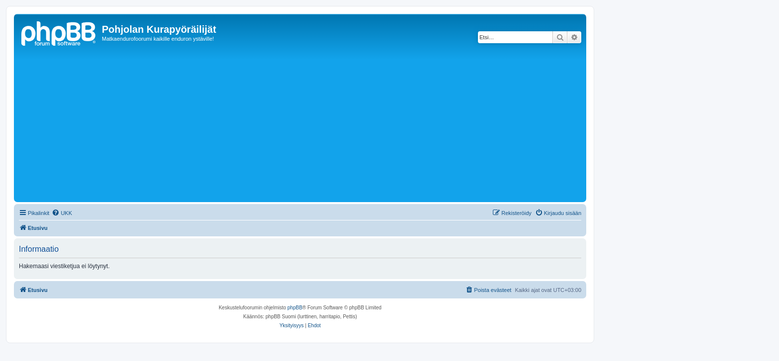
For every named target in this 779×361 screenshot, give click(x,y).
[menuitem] (62, 213)
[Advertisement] (314, 125)
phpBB (295, 307)
